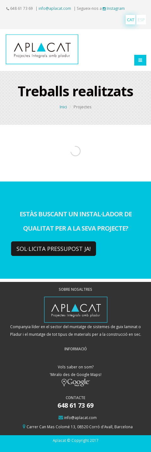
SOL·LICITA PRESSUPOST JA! (53, 248)
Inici (63, 107)
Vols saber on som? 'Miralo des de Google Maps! (75, 374)
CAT (130, 19)
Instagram (114, 8)
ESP (141, 19)
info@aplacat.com (55, 8)
